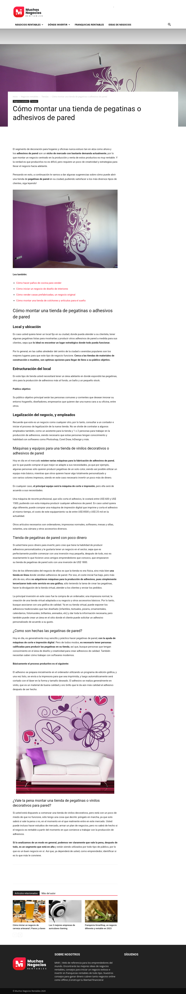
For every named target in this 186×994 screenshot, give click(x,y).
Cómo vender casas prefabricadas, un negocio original (45, 294)
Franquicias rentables (89, 24)
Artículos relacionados (26, 893)
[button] (169, 24)
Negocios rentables (29, 24)
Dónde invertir (59, 24)
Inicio (15, 96)
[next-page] (20, 935)
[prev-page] (15, 935)
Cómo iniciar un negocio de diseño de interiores (42, 288)
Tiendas (44, 96)
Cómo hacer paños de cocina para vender (38, 282)
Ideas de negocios (120, 24)
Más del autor (49, 893)
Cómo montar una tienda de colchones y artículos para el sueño (51, 300)
